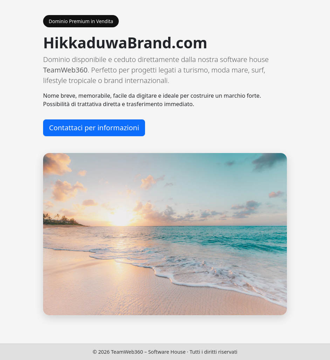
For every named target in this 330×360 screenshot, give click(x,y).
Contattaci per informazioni (94, 127)
